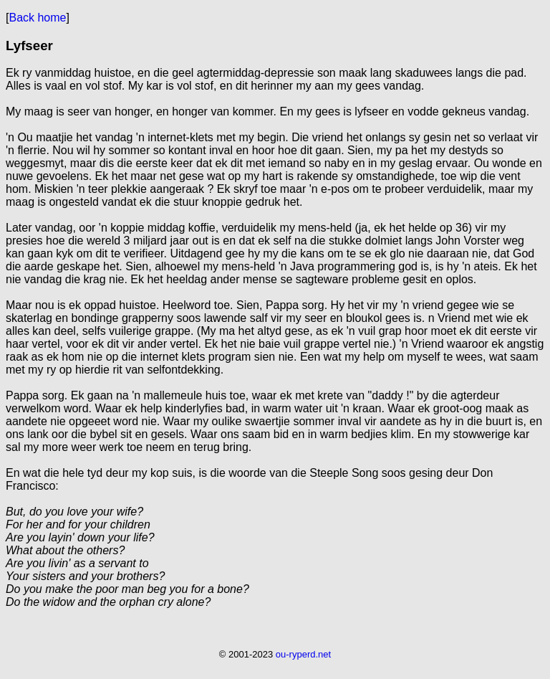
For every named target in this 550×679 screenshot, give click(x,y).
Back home (37, 17)
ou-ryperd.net (303, 654)
